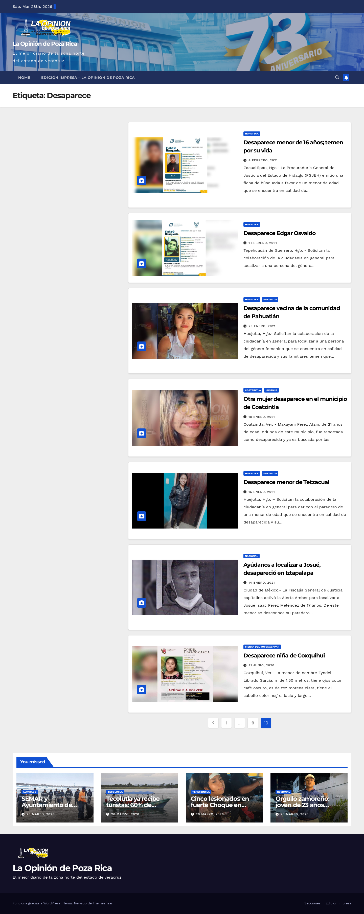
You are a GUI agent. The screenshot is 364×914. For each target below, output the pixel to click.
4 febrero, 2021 (263, 160)
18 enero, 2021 (261, 417)
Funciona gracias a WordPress (37, 903)
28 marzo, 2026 (41, 814)
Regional (283, 791)
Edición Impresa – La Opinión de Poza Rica (88, 77)
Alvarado (29, 791)
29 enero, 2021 (262, 326)
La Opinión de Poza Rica (45, 43)
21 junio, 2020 (261, 665)
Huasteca (252, 133)
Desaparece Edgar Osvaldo (279, 233)
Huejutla (270, 299)
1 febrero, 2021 (262, 243)
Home (24, 77)
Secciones (312, 903)
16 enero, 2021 (261, 492)
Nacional (251, 556)
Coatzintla (253, 390)
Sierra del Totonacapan (262, 646)
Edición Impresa (338, 903)
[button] (337, 77)
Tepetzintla (201, 791)
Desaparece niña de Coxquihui (284, 655)
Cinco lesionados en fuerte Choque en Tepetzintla (220, 805)
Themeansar (102, 903)
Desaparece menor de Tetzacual (286, 482)
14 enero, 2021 (261, 582)
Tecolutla (115, 791)
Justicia (271, 390)
